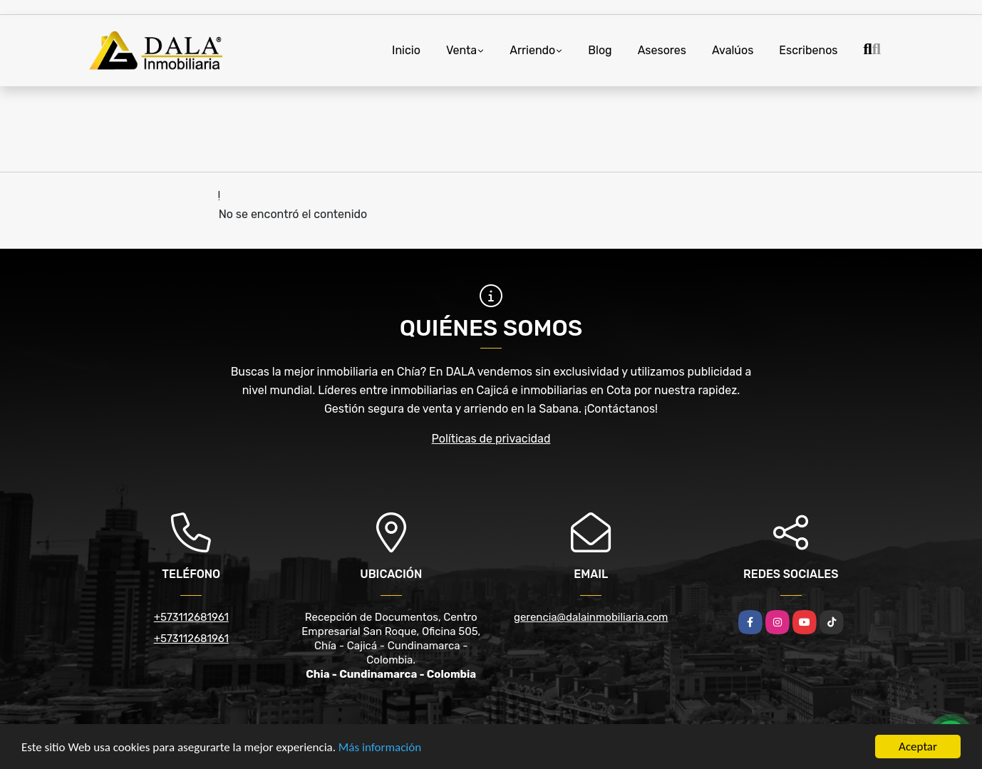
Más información (379, 748)
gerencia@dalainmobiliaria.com (591, 617)
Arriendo (532, 50)
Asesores (662, 50)
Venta (461, 50)
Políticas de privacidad (491, 438)
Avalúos (732, 50)
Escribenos (808, 50)
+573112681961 (191, 617)
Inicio (406, 50)
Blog (599, 50)
